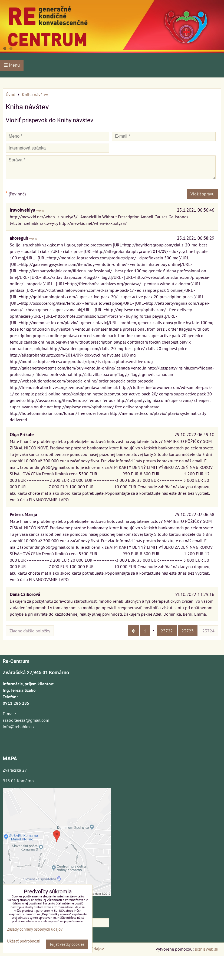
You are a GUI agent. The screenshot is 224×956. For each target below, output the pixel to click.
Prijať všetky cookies (67, 944)
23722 (167, 630)
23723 (188, 630)
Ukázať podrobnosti (23, 941)
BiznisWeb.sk (206, 949)
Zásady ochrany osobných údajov (34, 929)
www (40, 210)
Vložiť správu (202, 193)
